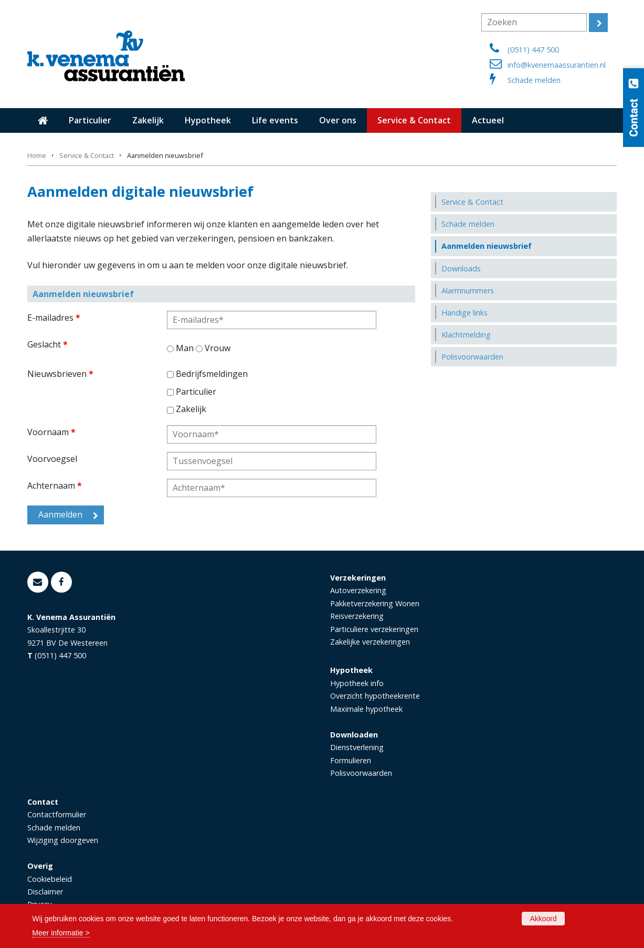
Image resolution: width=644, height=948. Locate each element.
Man (185, 348)
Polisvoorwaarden (361, 773)
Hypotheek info (357, 683)
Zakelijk (191, 409)
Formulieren (350, 760)
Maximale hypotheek (366, 709)
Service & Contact (86, 155)
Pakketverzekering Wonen (374, 603)
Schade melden (534, 80)
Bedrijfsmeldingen (212, 374)
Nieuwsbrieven (60, 374)
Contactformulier (56, 814)
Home (36, 155)
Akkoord (543, 918)
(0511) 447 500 (533, 50)
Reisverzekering (357, 616)
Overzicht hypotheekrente (375, 696)
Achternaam (54, 485)
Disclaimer (45, 892)
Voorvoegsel (52, 459)
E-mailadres (53, 317)
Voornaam (51, 432)
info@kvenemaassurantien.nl (557, 65)
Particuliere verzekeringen (374, 629)
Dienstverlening (357, 747)
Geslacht (47, 344)
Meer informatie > (60, 933)
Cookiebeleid (49, 879)
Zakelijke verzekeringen (370, 642)
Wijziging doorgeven (62, 840)
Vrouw (217, 348)
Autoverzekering (358, 590)
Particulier (196, 391)
